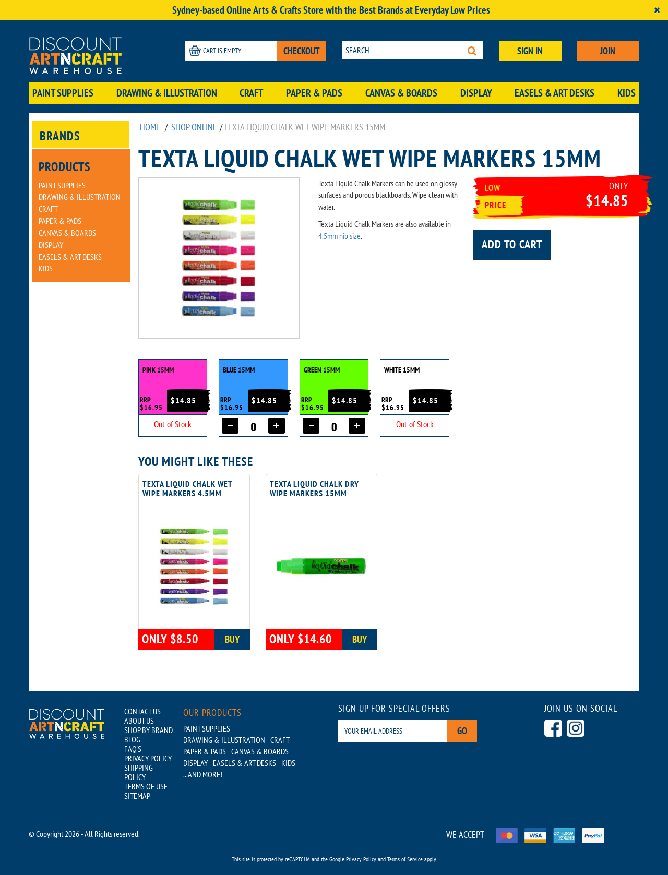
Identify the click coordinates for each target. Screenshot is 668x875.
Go (462, 731)
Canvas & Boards (401, 93)
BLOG (132, 739)
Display (476, 93)
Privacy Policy (361, 859)
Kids (626, 93)
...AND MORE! (202, 774)
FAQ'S (132, 749)
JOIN (607, 51)
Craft (251, 93)
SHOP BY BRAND (148, 730)
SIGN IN (530, 51)
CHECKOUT (301, 51)
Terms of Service (405, 859)
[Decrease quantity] (230, 426)
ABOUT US (139, 720)
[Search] (472, 50)
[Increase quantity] (276, 426)
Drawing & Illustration (166, 93)
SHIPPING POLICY (138, 772)
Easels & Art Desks (554, 93)
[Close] (657, 10)
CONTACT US (142, 711)
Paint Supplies (62, 93)
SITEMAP (137, 795)
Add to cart (512, 244)
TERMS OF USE (146, 786)
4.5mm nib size (339, 236)
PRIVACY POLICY (148, 758)
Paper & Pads (314, 93)
